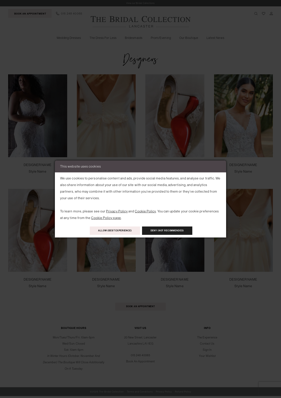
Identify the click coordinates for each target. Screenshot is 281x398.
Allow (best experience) (110, 230)
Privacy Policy (117, 210)
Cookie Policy (145, 210)
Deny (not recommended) (172, 230)
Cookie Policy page (106, 217)
